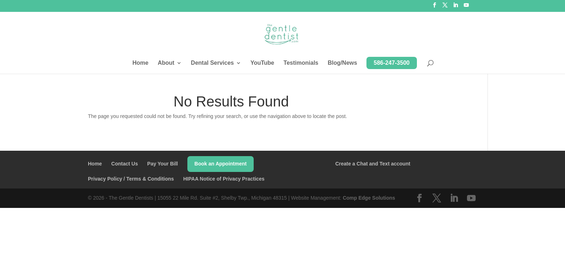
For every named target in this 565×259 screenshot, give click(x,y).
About (166, 63)
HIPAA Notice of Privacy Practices (223, 179)
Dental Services (212, 63)
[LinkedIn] (455, 7)
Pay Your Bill (162, 164)
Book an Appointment (221, 164)
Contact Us (124, 164)
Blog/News (342, 63)
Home (140, 63)
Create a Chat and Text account (372, 164)
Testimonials (301, 63)
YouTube (262, 63)
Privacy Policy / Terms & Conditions (131, 179)
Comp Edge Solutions (369, 198)
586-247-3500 (392, 63)
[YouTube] (466, 7)
